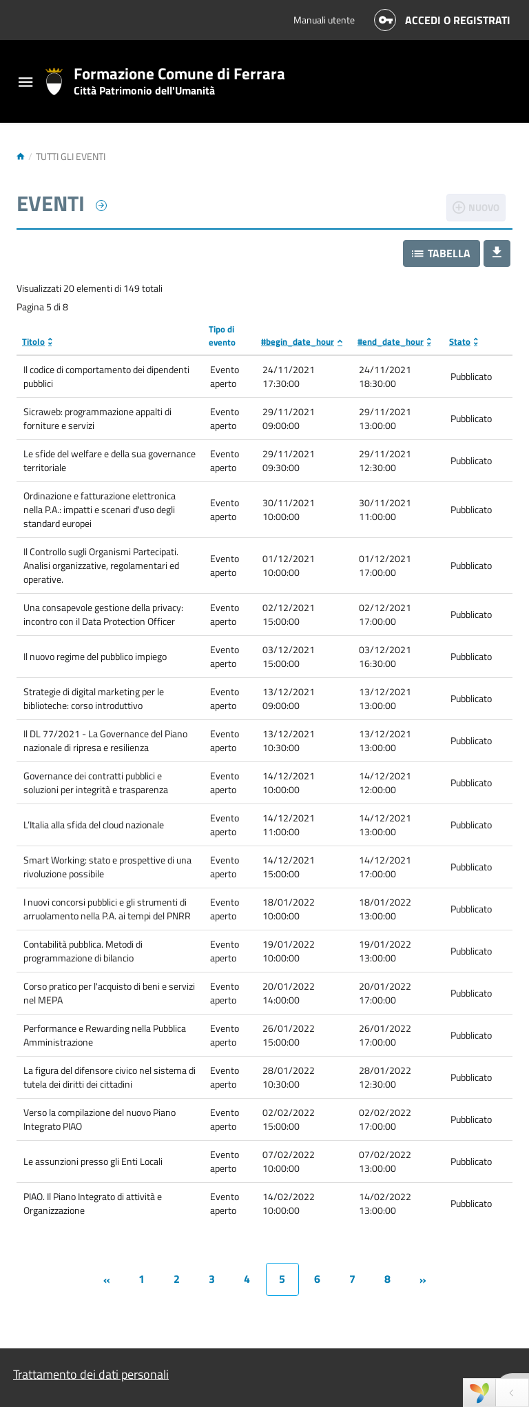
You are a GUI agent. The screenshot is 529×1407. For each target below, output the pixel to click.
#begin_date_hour (297, 341)
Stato (459, 341)
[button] (441, 253)
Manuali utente (324, 19)
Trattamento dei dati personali (91, 1374)
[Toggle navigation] (25, 84)
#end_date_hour (390, 341)
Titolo (33, 341)
